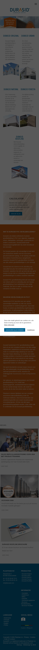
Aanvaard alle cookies (15, 330)
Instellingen (31, 330)
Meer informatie (9, 325)
